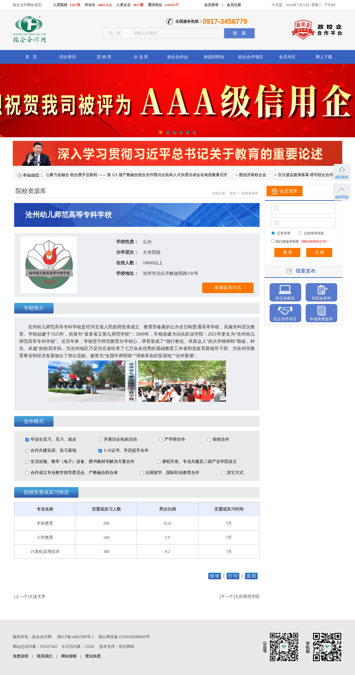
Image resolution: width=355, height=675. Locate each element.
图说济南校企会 (254, 175)
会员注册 (234, 5)
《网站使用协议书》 (314, 241)
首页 (232, 193)
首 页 (31, 57)
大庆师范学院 (247, 596)
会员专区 (287, 57)
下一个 (227, 596)
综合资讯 (67, 57)
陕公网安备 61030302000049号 (124, 637)
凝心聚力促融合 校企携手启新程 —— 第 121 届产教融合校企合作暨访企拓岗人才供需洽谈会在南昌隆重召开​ (136, 175)
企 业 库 (141, 57)
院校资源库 (250, 193)
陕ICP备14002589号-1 (75, 637)
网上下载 (324, 57)
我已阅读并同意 (302, 241)
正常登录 (283, 233)
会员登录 (211, 5)
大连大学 (37, 596)
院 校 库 (104, 57)
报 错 (214, 576)
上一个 (21, 596)
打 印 (233, 576)
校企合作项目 (250, 57)
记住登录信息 (314, 233)
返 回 (251, 576)
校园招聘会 (214, 57)
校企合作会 (177, 57)
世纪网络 (126, 646)
